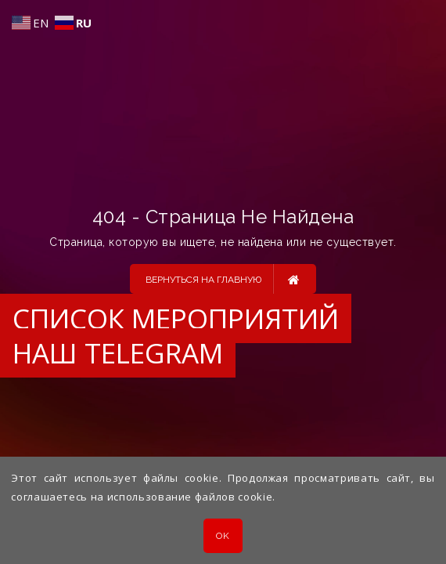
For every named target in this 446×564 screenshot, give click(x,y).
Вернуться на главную (223, 279)
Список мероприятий (176, 318)
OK (222, 535)
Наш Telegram (118, 352)
